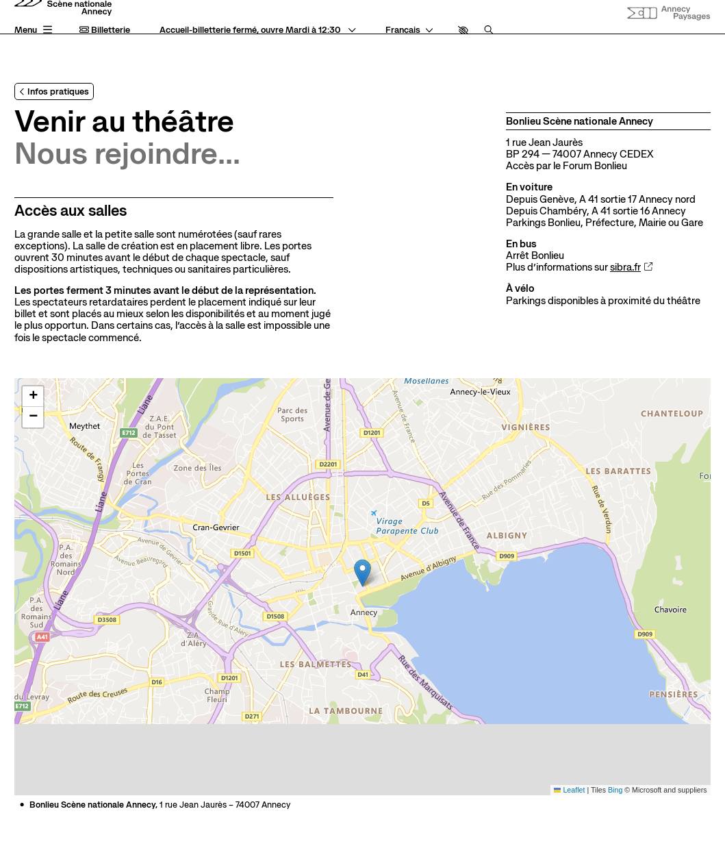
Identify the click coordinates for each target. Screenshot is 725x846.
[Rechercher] (488, 30)
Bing (615, 790)
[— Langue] (409, 30)
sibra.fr (631, 268)
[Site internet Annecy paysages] (668, 13)
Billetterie (104, 30)
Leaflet (569, 790)
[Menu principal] (34, 30)
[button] (463, 30)
